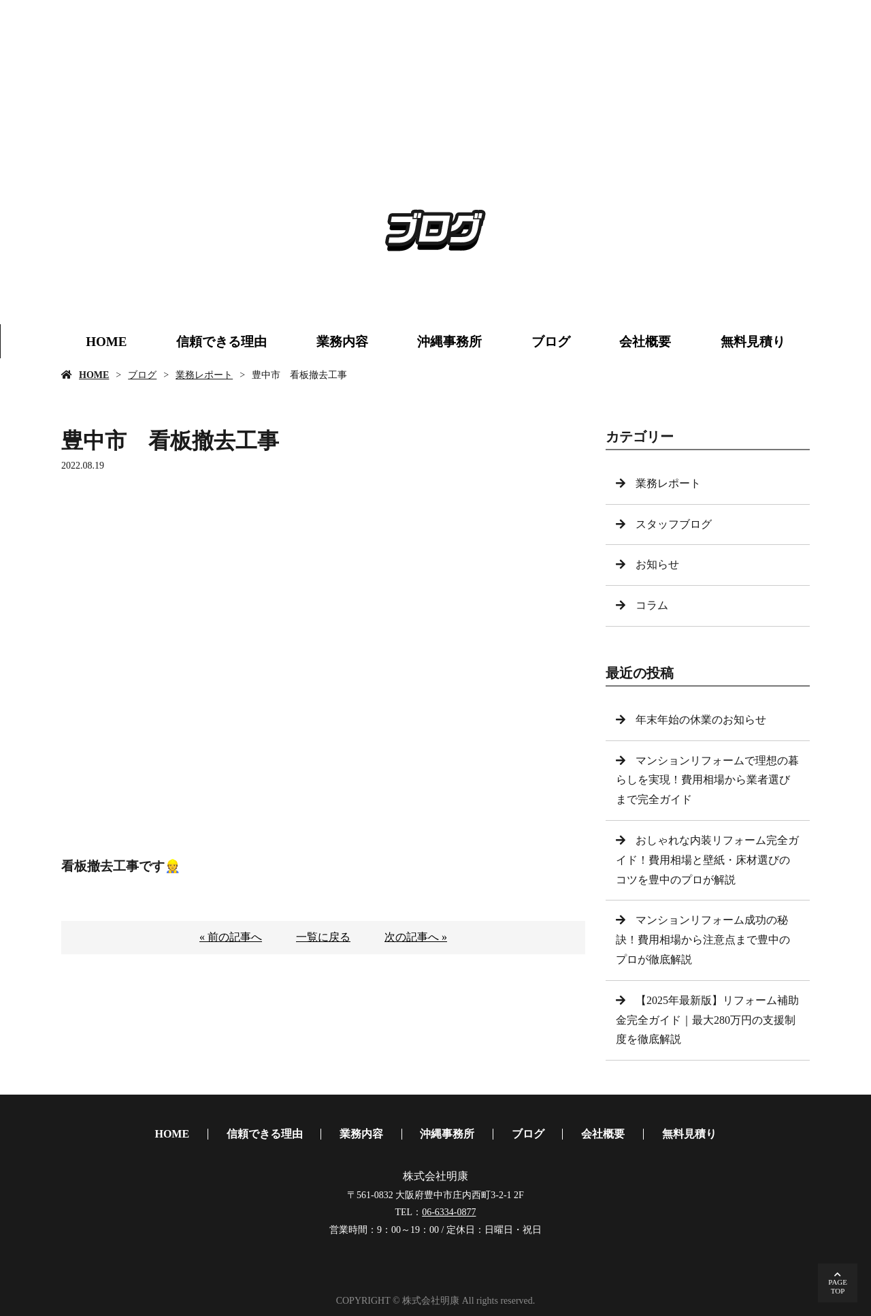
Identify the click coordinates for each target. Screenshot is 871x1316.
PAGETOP (837, 1286)
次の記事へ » (415, 937)
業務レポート (204, 375)
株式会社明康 (435, 1176)
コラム (652, 605)
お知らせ (657, 564)
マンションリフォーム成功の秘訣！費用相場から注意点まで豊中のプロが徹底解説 (703, 939)
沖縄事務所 (449, 341)
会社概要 (645, 341)
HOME (106, 341)
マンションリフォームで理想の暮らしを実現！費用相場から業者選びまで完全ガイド (707, 780)
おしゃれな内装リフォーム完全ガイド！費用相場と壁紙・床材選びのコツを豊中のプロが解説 (707, 860)
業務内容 (342, 341)
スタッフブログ (674, 524)
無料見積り (753, 341)
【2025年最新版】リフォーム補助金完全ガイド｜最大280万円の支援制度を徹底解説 (707, 1020)
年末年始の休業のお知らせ (701, 719)
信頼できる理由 (221, 341)
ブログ (550, 341)
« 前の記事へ (230, 937)
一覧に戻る (323, 937)
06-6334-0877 (449, 1212)
